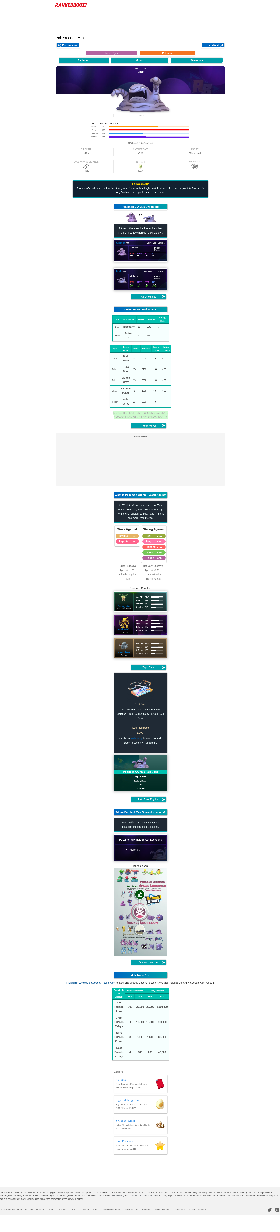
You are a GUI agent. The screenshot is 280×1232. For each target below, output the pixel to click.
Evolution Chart (153, 1209)
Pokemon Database (104, 1209)
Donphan (126, 652)
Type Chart (169, 1209)
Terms (71, 1209)
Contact (60, 1209)
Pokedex (138, 1209)
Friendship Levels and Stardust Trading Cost (93, 982)
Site (90, 1209)
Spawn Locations (186, 1209)
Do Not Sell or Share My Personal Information (246, 1196)
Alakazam (126, 629)
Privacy (81, 1209)
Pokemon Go (124, 1209)
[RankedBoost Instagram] (278, 1210)
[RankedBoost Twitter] (271, 1210)
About (51, 1209)
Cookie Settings (150, 1196)
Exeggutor (126, 606)
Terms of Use (135, 1196)
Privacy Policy (117, 1196)
